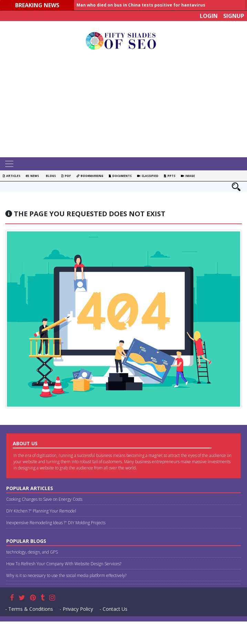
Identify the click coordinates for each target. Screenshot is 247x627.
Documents (120, 176)
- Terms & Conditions (29, 609)
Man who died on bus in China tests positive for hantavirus (140, 5)
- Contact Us (113, 609)
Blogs (50, 176)
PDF (66, 176)
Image (188, 176)
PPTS (169, 176)
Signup (233, 16)
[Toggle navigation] (9, 163)
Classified (147, 176)
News (32, 176)
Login (209, 16)
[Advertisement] (126, 105)
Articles (11, 176)
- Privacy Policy (76, 609)
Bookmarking (89, 176)
